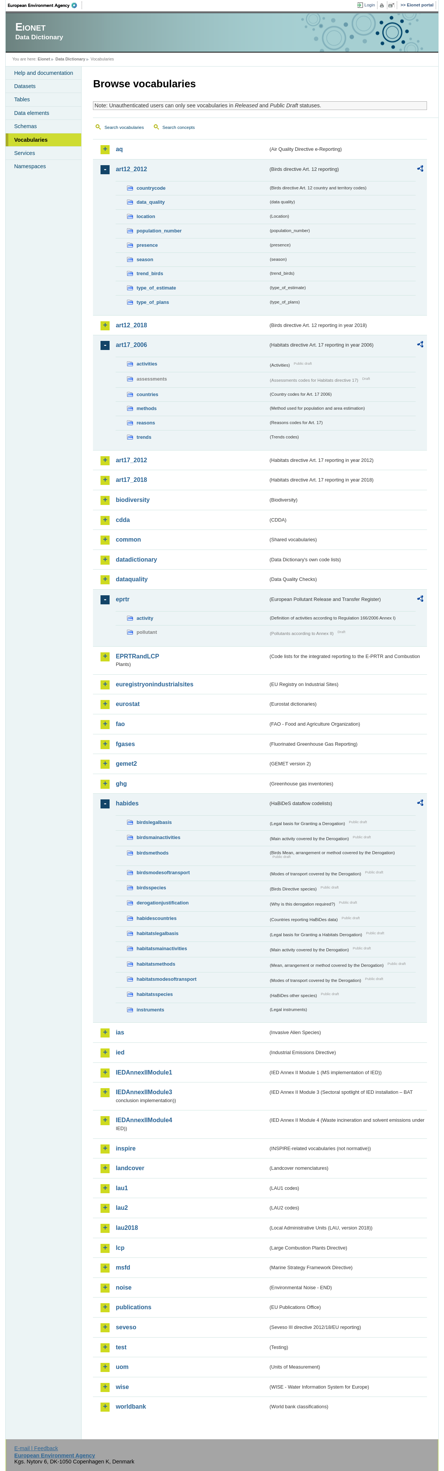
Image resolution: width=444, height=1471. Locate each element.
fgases (125, 744)
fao (120, 724)
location (145, 216)
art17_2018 (131, 480)
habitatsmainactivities (161, 948)
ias (120, 1032)
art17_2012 (131, 460)
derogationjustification (162, 903)
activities (146, 364)
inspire (125, 1148)
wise (122, 1387)
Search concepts (178, 127)
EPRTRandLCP (137, 656)
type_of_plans (152, 302)
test (121, 1347)
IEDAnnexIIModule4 (144, 1120)
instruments (150, 1010)
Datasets (25, 86)
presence (147, 245)
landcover (130, 1168)
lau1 (122, 1188)
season (144, 259)
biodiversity (133, 500)
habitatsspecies (154, 994)
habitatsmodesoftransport (166, 979)
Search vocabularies (124, 127)
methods (146, 408)
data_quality (150, 202)
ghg (121, 783)
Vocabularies (31, 140)
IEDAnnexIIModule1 (144, 1072)
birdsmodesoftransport (163, 872)
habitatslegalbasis (157, 933)
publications (133, 1307)
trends (143, 437)
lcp (120, 1248)
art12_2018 (131, 325)
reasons (145, 423)
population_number (158, 231)
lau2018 (127, 1228)
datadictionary (136, 559)
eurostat (127, 704)
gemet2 (126, 763)
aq (119, 149)
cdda (123, 520)
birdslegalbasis (154, 822)
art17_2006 (131, 345)
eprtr (122, 599)
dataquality (131, 579)
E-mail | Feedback (36, 1448)
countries (147, 394)
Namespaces (30, 166)
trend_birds (149, 273)
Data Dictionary (70, 59)
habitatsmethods (155, 964)
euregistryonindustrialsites (154, 684)
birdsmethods (152, 853)
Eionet (44, 59)
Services (24, 153)
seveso (126, 1327)
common (128, 539)
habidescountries (156, 918)
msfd (123, 1267)
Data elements (31, 113)
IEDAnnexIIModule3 (144, 1092)
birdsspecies (151, 887)
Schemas (25, 126)
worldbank (131, 1406)
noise (123, 1287)
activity (144, 618)
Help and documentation (43, 73)
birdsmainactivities (158, 837)
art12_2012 (131, 169)
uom (122, 1367)
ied (120, 1052)
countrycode (151, 188)
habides (127, 803)
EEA (45, 5)
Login (369, 5)
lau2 (122, 1208)
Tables (22, 99)
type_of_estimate (156, 288)
